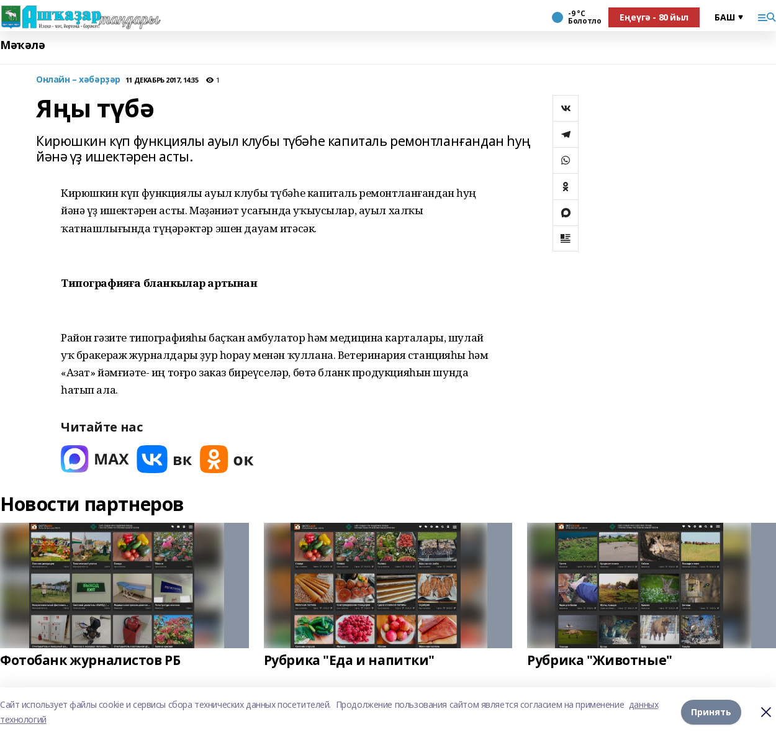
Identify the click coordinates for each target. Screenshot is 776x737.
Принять (711, 712)
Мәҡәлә (22, 45)
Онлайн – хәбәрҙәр (78, 80)
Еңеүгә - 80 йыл (654, 17)
